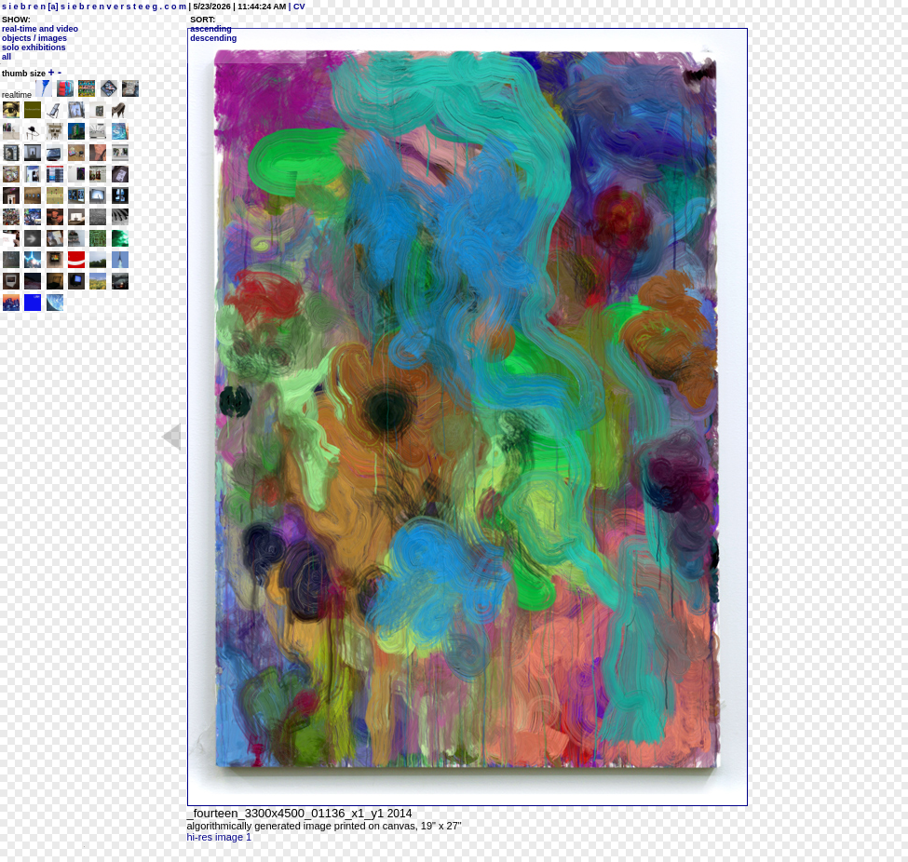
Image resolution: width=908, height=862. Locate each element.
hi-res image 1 (219, 836)
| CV (295, 6)
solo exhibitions (34, 47)
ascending (211, 29)
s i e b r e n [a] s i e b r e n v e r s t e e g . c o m (94, 6)
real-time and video (40, 29)
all (6, 56)
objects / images (34, 38)
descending (213, 38)
